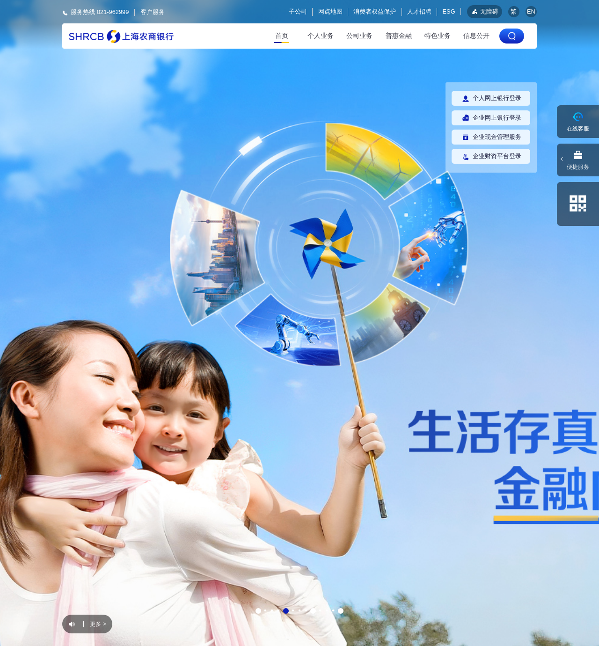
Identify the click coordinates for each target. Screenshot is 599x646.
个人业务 (320, 35)
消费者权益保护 (374, 11)
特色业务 (437, 35)
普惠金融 (399, 35)
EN (531, 11)
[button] (258, 611)
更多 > (98, 624)
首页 (281, 35)
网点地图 (330, 11)
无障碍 (484, 11)
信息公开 (476, 35)
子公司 (298, 11)
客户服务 (152, 11)
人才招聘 (419, 11)
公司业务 (359, 35)
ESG (449, 11)
